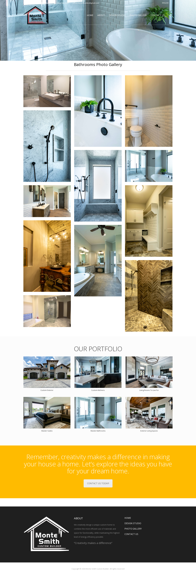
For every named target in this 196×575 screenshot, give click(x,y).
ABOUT (101, 15)
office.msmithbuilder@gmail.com (86, 3)
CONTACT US (158, 15)
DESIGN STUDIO (117, 15)
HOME (90, 15)
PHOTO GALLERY (138, 15)
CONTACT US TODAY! (98, 483)
